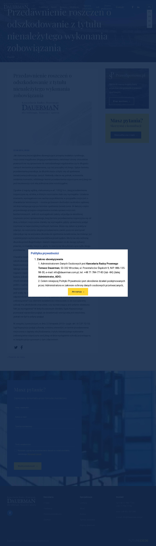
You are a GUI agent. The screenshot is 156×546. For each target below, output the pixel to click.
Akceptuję (77, 292)
